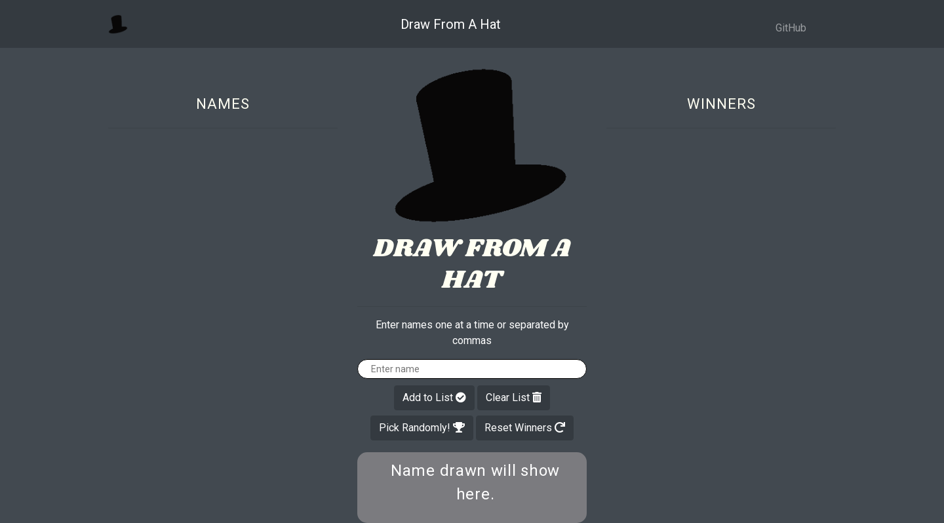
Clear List (513, 397)
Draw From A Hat (451, 24)
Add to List (434, 397)
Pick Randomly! (422, 427)
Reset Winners (524, 427)
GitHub (791, 28)
